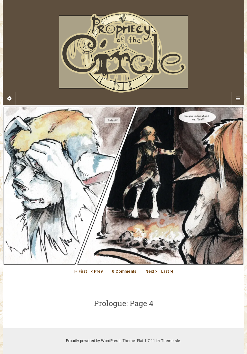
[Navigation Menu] (237, 98)
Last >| (167, 271)
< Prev (97, 271)
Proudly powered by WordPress (93, 341)
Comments (124, 271)
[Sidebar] (9, 98)
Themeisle (170, 341)
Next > (151, 271)
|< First (80, 271)
